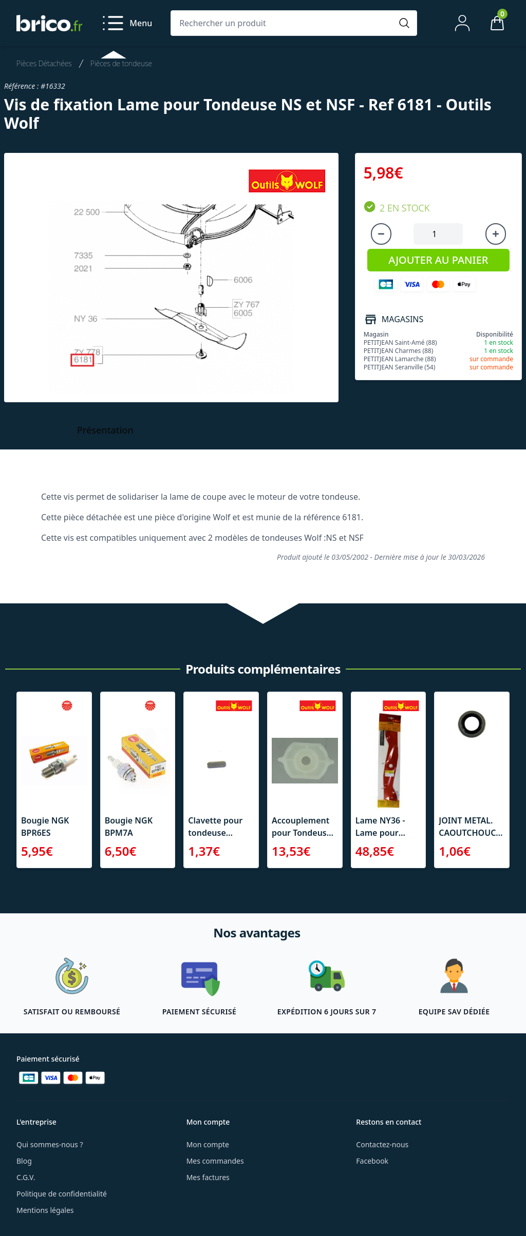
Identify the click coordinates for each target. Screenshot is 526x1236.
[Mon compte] (462, 23)
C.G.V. (25, 1177)
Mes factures (208, 1177)
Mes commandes (215, 1161)
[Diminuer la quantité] (381, 234)
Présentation (105, 430)
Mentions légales (45, 1210)
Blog (24, 1161)
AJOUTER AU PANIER (438, 260)
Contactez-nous (382, 1144)
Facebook (372, 1161)
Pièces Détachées (44, 63)
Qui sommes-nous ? (49, 1144)
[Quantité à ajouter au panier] (438, 234)
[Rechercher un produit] (283, 23)
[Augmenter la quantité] (495, 234)
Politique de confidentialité (61, 1194)
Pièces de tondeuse (121, 63)
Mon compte (207, 1144)
